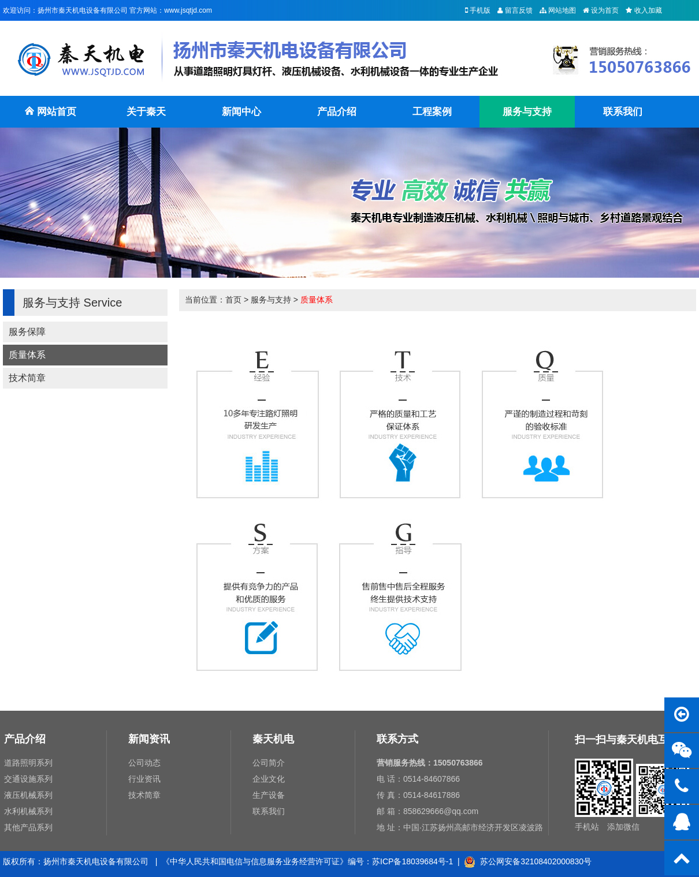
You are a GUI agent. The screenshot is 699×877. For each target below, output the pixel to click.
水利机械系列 (28, 811)
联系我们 (622, 111)
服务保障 (27, 332)
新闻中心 (241, 111)
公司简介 (268, 762)
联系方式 (397, 739)
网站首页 (50, 117)
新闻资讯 (149, 739)
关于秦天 (146, 111)
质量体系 (27, 355)
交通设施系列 (28, 778)
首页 (233, 299)
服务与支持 (527, 111)
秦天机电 (273, 739)
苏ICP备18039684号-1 (412, 861)
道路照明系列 (28, 762)
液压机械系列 (28, 795)
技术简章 (27, 378)
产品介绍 (336, 111)
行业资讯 (144, 778)
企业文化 (268, 778)
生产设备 (268, 795)
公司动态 (144, 762)
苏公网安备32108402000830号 (528, 861)
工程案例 (432, 111)
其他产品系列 (28, 827)
